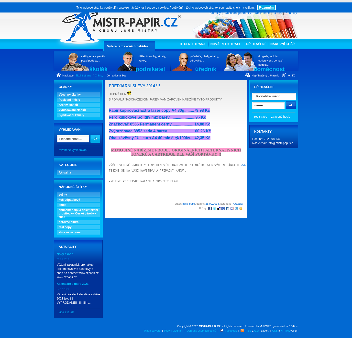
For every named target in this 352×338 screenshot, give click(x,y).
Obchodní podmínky (238, 13)
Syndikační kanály (71, 115)
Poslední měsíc (69, 99)
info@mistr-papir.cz (280, 143)
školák (98, 69)
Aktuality (215, 13)
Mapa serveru (152, 330)
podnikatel (150, 69)
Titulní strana (192, 44)
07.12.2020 (63, 289)
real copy (65, 227)
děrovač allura (68, 222)
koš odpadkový (69, 199)
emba (62, 205)
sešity (63, 194)
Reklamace (262, 13)
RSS (248, 330)
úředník (205, 69)
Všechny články (70, 94)
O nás (278, 13)
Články (99, 75)
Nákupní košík (283, 44)
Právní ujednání (173, 330)
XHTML (285, 330)
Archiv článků (68, 105)
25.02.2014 (212, 203)
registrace (260, 116)
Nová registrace (225, 44)
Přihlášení (255, 44)
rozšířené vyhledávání (73, 150)
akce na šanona (69, 232)
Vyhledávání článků (72, 110)
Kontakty (291, 13)
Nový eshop (65, 254)
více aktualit (66, 312)
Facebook (231, 330)
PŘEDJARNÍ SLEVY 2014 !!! (134, 86)
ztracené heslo (280, 116)
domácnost (269, 69)
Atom (257, 330)
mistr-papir (188, 203)
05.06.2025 (63, 259)
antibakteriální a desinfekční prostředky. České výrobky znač (78, 213)
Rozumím (266, 7)
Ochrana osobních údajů (201, 330)
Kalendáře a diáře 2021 (72, 284)
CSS (275, 330)
